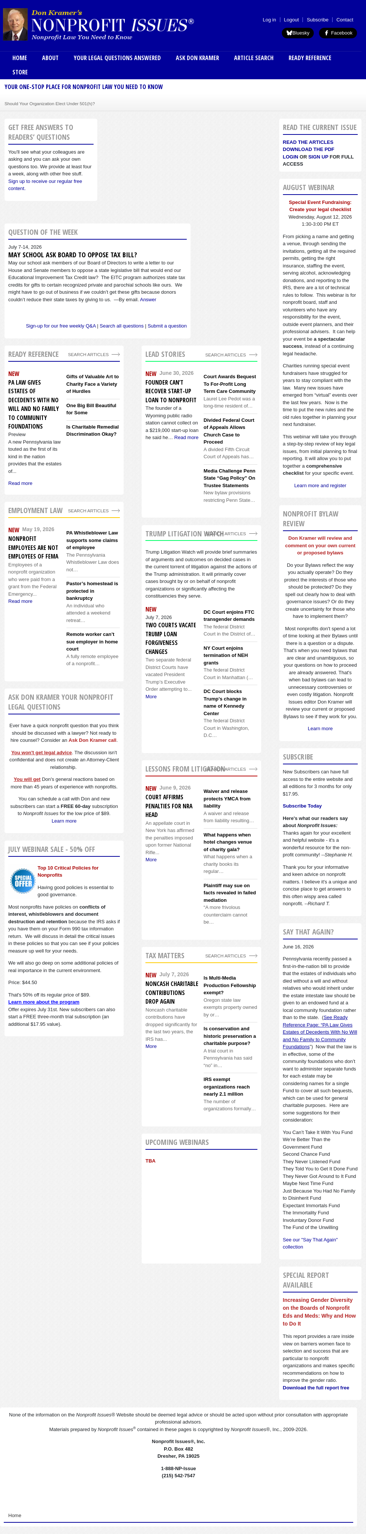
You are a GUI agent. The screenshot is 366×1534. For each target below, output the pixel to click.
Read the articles (308, 142)
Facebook (338, 33)
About (50, 58)
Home (19, 58)
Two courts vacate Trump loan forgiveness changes (170, 638)
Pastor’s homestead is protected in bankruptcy (92, 591)
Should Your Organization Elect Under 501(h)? (50, 103)
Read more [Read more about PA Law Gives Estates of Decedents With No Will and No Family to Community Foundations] (20, 483)
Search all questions (122, 326)
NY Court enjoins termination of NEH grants (226, 655)
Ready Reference (310, 58)
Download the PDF (308, 149)
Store (20, 72)
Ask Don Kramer (197, 58)
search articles (88, 510)
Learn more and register (320, 485)
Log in (269, 19)
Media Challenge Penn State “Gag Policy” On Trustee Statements (230, 478)
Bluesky (298, 33)
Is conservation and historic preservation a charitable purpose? (230, 1036)
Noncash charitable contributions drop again (171, 993)
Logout (291, 19)
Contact (344, 19)
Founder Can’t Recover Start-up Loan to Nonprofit (171, 391)
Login (290, 157)
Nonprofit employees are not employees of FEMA (33, 547)
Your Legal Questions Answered (117, 58)
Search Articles (88, 354)
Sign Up (318, 157)
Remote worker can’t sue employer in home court (92, 641)
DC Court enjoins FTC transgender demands (229, 615)
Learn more (63, 821)
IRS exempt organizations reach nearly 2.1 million (227, 1087)
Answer (148, 299)
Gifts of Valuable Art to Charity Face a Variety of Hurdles (93, 384)
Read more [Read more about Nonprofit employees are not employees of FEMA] (20, 601)
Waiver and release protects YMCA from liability (227, 798)
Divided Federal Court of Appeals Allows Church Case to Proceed (229, 431)
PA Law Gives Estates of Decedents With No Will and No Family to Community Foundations (33, 404)
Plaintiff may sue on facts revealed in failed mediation (230, 893)
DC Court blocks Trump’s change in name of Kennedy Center (225, 702)
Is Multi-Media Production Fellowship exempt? (230, 985)
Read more (186, 437)
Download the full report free (316, 1388)
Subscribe (317, 19)
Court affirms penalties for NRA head (168, 806)
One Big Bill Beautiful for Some (91, 409)
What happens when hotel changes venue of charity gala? (228, 842)
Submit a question (167, 326)
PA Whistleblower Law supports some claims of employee (92, 540)
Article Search (254, 58)
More (151, 696)
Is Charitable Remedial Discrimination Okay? (93, 430)
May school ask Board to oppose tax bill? (72, 254)
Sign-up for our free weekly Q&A (61, 326)
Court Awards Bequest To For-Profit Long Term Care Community (230, 384)
